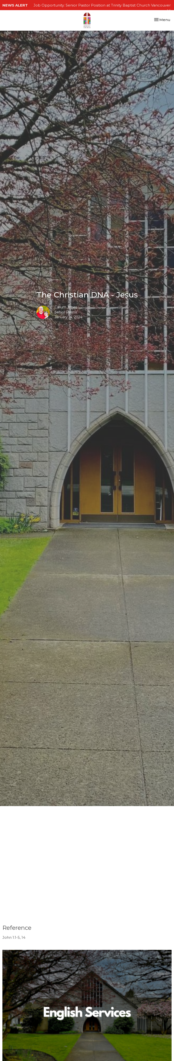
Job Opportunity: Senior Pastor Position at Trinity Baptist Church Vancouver (102, 5)
